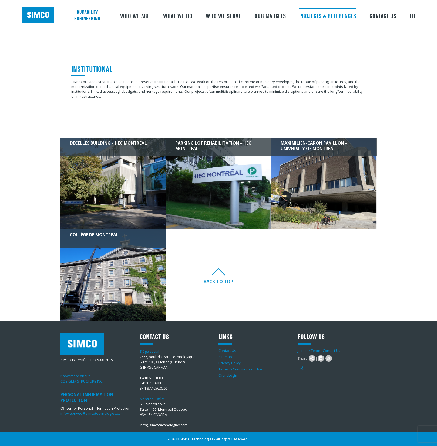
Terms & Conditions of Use (240, 369)
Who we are (135, 16)
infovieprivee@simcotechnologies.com (92, 413)
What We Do (177, 16)
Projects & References (327, 16)
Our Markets (270, 16)
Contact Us (382, 16)
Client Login (227, 375)
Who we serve (223, 16)
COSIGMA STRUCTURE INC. (81, 381)
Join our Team (309, 350)
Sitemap (225, 356)
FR (412, 16)
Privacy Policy (229, 363)
